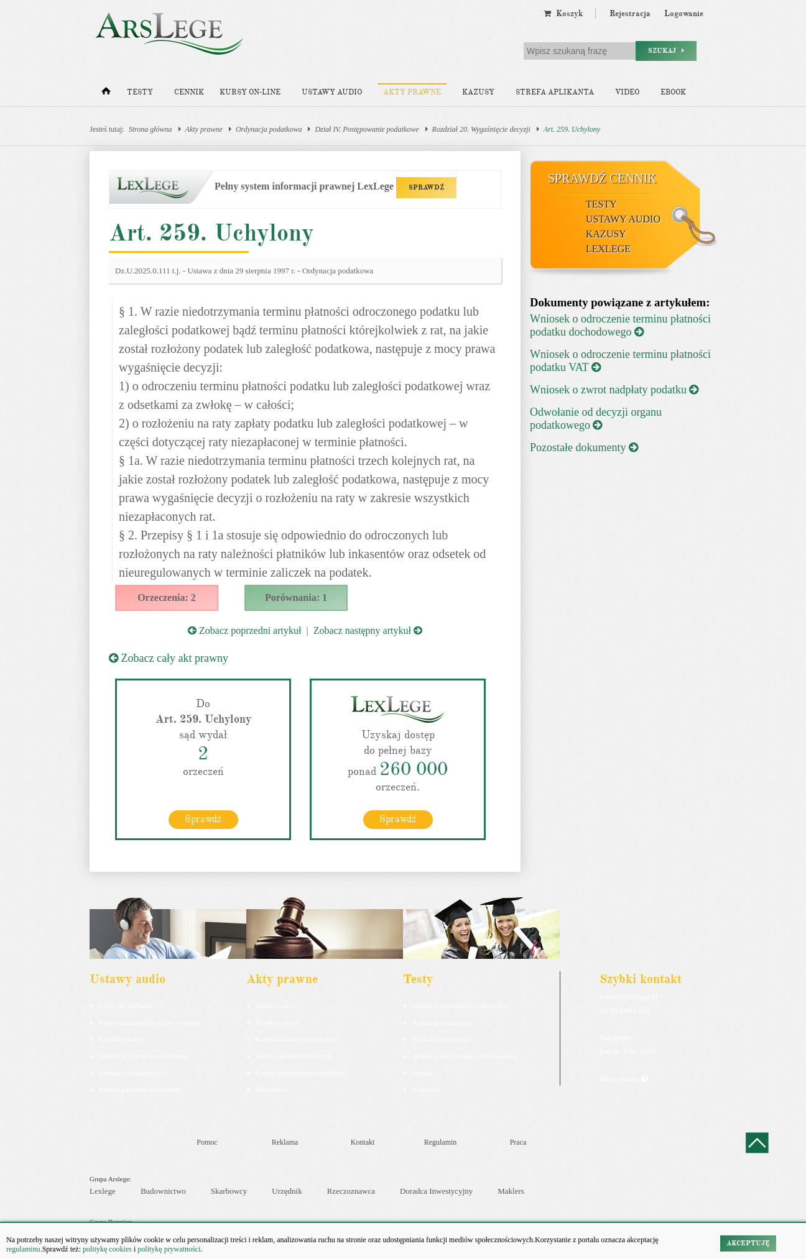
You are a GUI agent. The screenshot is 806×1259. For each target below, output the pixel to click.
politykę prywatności (168, 1249)
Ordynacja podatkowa (269, 129)
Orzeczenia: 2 (166, 597)
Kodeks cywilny (121, 1038)
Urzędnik (287, 1191)
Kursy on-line (250, 92)
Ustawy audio (332, 92)
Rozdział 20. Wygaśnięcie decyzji (481, 129)
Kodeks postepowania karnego (141, 1088)
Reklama (285, 1141)
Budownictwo (163, 1191)
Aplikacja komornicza (442, 1021)
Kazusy (478, 92)
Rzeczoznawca (351, 1191)
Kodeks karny (275, 1005)
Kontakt (363, 1141)
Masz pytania (623, 1078)
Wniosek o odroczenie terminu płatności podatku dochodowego (620, 325)
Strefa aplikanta (555, 92)
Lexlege (103, 1191)
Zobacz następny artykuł (367, 630)
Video (627, 92)
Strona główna (150, 129)
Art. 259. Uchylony (572, 129)
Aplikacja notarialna (440, 1038)
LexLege (608, 249)
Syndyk (422, 1072)
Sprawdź (203, 818)
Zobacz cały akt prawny (168, 658)
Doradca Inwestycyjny (436, 1191)
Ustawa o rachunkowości (133, 1072)
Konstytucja (272, 1088)
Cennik (189, 92)
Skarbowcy (229, 1191)
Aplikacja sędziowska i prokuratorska (464, 1055)
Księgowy (426, 1088)
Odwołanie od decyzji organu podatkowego (596, 418)
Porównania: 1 (296, 597)
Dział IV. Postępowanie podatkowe (367, 129)
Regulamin (440, 1141)
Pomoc (207, 1141)
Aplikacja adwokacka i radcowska (459, 1005)
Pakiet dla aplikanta (126, 1005)
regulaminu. (24, 1249)
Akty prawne (412, 92)
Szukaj (666, 51)
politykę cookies (107, 1249)
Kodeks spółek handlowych (293, 1055)
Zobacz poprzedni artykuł (244, 630)
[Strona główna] (106, 94)
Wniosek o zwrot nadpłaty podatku (614, 389)
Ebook (673, 92)
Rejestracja (630, 14)
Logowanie (683, 14)
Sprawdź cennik (602, 178)
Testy (140, 92)
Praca (518, 1141)
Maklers (511, 1191)
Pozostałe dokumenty (584, 447)
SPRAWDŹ (426, 187)
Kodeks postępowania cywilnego (144, 1055)
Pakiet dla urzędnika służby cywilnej (149, 1021)
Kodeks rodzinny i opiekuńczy (298, 1038)
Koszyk (563, 14)
